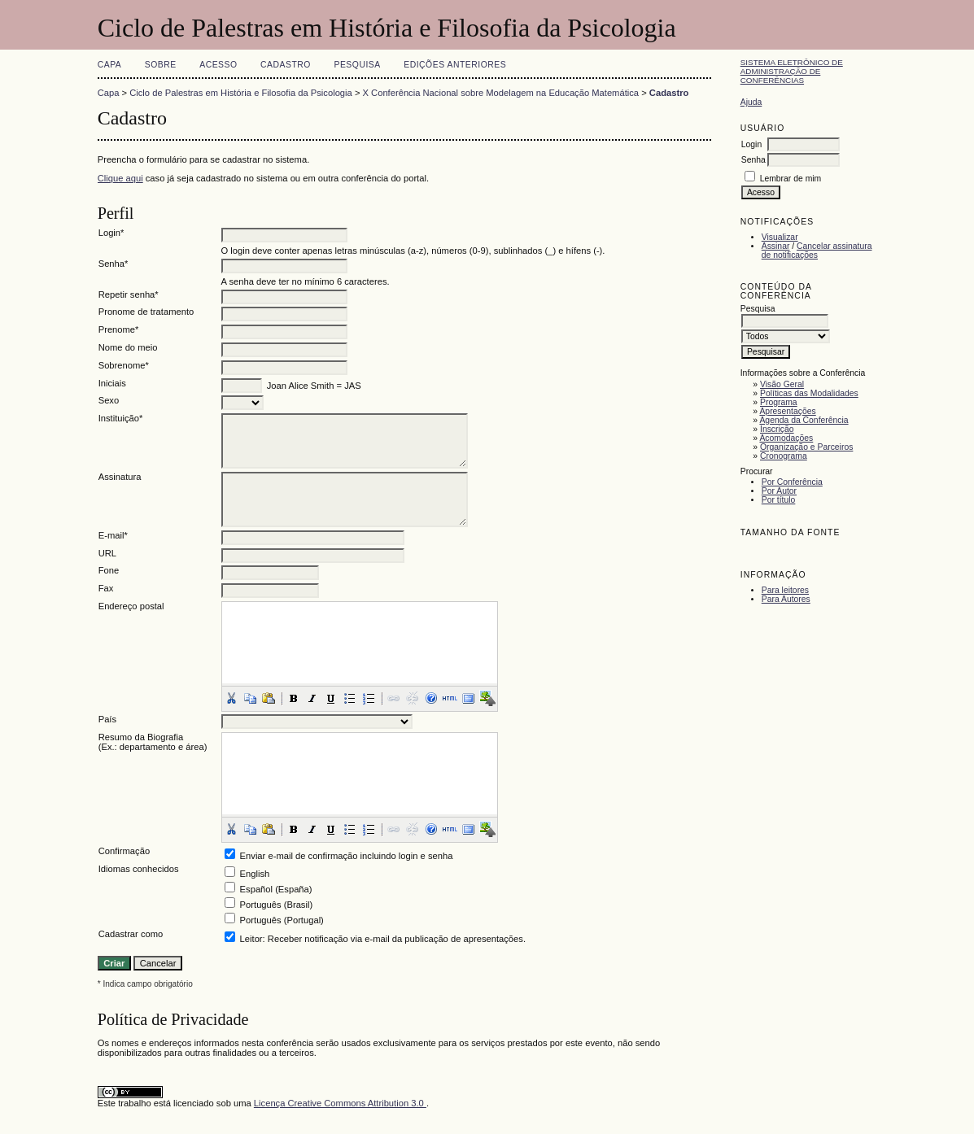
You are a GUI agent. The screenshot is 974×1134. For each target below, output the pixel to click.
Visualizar (780, 237)
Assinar (776, 246)
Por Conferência (792, 482)
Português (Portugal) (282, 920)
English (255, 874)
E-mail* (113, 535)
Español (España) (276, 889)
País (107, 719)
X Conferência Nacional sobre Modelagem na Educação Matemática (501, 93)
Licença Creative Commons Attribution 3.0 (340, 1103)
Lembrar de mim (791, 178)
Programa (778, 402)
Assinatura (120, 477)
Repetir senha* (128, 294)
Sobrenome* (123, 365)
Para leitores (785, 590)
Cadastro (285, 64)
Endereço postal (131, 606)
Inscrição (777, 429)
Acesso (218, 64)
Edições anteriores (455, 64)
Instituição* (120, 418)
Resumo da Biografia (140, 737)
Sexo (109, 400)
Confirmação (124, 851)
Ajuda (751, 102)
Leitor (251, 939)
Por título (779, 499)
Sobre (161, 64)
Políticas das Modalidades (809, 393)
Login (751, 144)
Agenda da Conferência (803, 420)
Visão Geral (782, 384)
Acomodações (786, 438)
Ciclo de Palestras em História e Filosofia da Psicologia (240, 93)
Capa (110, 64)
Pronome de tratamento (146, 311)
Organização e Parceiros (806, 447)
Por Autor (779, 490)
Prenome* (118, 329)
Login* (111, 233)
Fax (106, 588)
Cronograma (783, 455)
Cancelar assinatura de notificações (817, 251)
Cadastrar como (131, 934)
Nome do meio (128, 347)
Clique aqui (120, 178)
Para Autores (786, 599)
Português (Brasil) (276, 904)
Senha (753, 159)
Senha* (113, 263)
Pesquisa (357, 64)
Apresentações (787, 411)
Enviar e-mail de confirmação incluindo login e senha (346, 856)
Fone (109, 570)
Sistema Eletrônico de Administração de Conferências (791, 71)
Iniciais (112, 383)
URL (107, 553)
